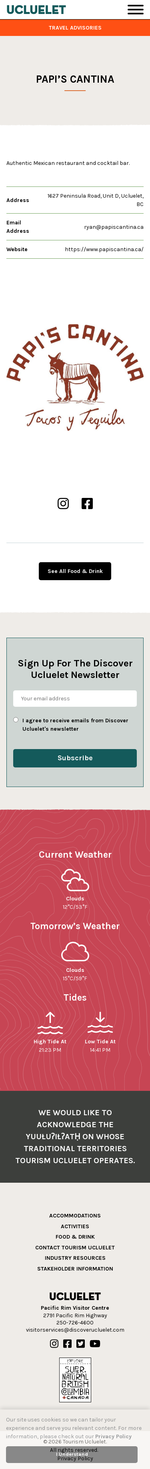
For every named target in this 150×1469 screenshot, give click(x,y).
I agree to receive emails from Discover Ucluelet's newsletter (75, 724)
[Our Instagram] (54, 1344)
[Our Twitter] (80, 1344)
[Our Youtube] (95, 1344)
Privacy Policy (113, 1436)
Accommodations (75, 1215)
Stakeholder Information (75, 1268)
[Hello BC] (75, 1379)
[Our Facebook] (67, 1344)
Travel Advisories (75, 27)
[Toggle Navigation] (136, 9)
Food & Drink (75, 1236)
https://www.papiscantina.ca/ (104, 249)
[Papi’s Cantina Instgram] (63, 504)
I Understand (72, 1454)
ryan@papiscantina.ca (114, 227)
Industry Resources (75, 1258)
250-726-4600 (75, 1322)
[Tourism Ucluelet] (36, 9)
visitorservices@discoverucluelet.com (75, 1329)
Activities (75, 1226)
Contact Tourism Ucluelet (75, 1247)
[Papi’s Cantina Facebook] (87, 504)
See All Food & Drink (75, 571)
